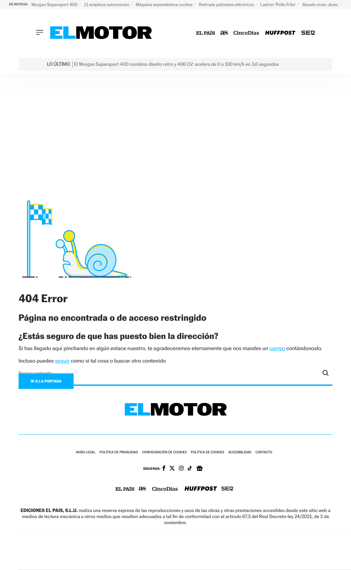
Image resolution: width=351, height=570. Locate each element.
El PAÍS (109, 540)
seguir (62, 361)
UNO (155, 550)
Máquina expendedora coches (164, 4)
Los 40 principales (141, 540)
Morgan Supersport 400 (54, 4)
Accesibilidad (239, 452)
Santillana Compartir (208, 540)
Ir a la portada (46, 381)
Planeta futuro (275, 550)
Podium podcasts (171, 561)
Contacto (263, 452)
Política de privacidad (119, 452)
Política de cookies (207, 452)
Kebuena (300, 550)
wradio (174, 550)
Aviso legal (86, 452)
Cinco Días (200, 550)
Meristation (290, 561)
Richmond (104, 561)
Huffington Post (117, 550)
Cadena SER (237, 540)
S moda (228, 561)
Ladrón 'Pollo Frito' (278, 4)
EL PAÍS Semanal (251, 550)
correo (277, 348)
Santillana (173, 540)
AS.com (259, 540)
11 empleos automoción (107, 4)
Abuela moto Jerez (320, 4)
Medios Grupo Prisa (49, 562)
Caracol (306, 540)
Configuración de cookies (164, 452)
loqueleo (258, 561)
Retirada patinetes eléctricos (227, 4)
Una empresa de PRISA (49, 545)
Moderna (138, 561)
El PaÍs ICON (200, 561)
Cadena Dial (226, 550)
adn (281, 540)
